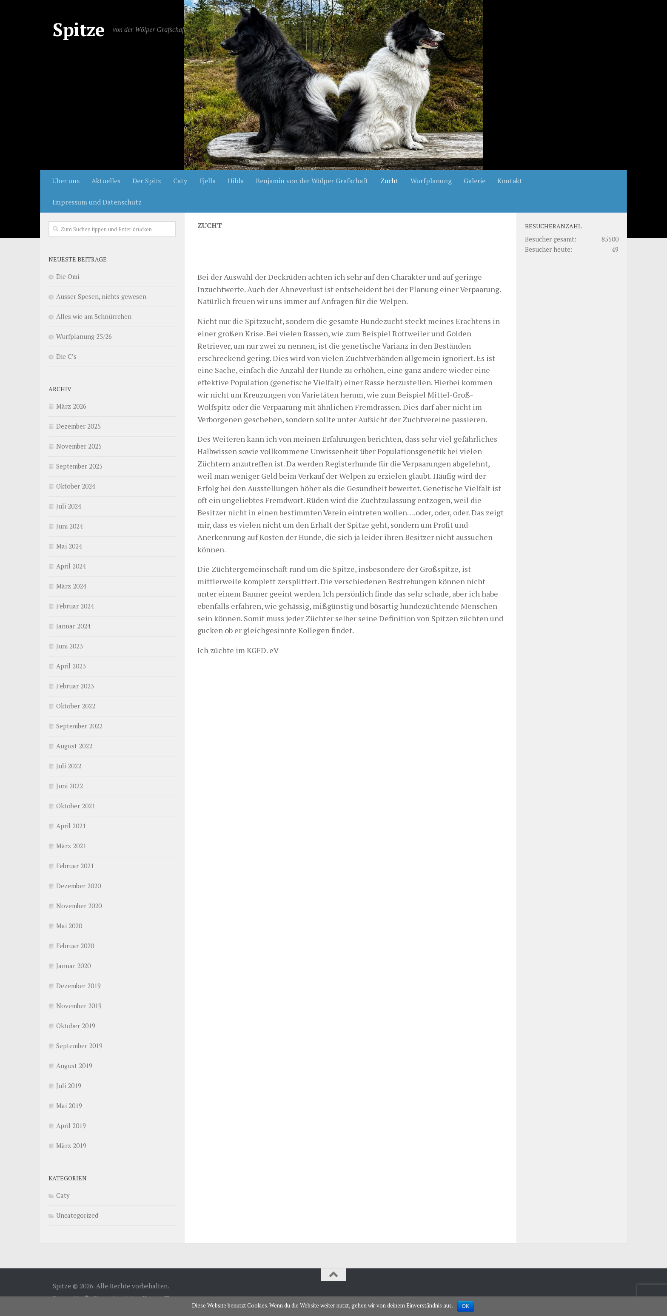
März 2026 (71, 406)
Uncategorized (77, 1215)
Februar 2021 (75, 865)
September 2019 (79, 1045)
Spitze (78, 29)
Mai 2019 (69, 1105)
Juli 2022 (68, 766)
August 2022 (74, 746)
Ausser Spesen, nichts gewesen (101, 296)
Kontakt (509, 180)
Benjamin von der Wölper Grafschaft (312, 180)
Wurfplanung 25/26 (84, 336)
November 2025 (79, 446)
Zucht (389, 180)
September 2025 (79, 466)
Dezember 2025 (78, 426)
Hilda (236, 180)
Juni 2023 (69, 646)
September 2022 (79, 726)
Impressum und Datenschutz (97, 202)
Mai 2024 (69, 546)
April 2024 (71, 566)
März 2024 (71, 586)
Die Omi (67, 276)
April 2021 (71, 825)
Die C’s (66, 356)
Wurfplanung (431, 180)
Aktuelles (105, 180)
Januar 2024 (73, 626)
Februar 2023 (75, 686)
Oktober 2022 (75, 706)
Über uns (66, 180)
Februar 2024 (75, 606)
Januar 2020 (73, 965)
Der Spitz (146, 180)
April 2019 (71, 1125)
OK (465, 1306)
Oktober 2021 (75, 806)
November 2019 (79, 1005)
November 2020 (79, 905)
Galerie (474, 180)
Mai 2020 (69, 925)
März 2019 (71, 1145)
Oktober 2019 (75, 1025)
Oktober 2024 (75, 486)
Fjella (207, 180)
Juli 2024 (68, 506)
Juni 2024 (69, 526)
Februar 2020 (75, 945)
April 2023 (71, 666)
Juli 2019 (68, 1085)
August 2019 (74, 1065)
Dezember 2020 (78, 885)
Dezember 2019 (78, 985)
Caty (180, 180)
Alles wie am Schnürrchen (93, 316)
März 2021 (71, 845)
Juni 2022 (69, 786)
